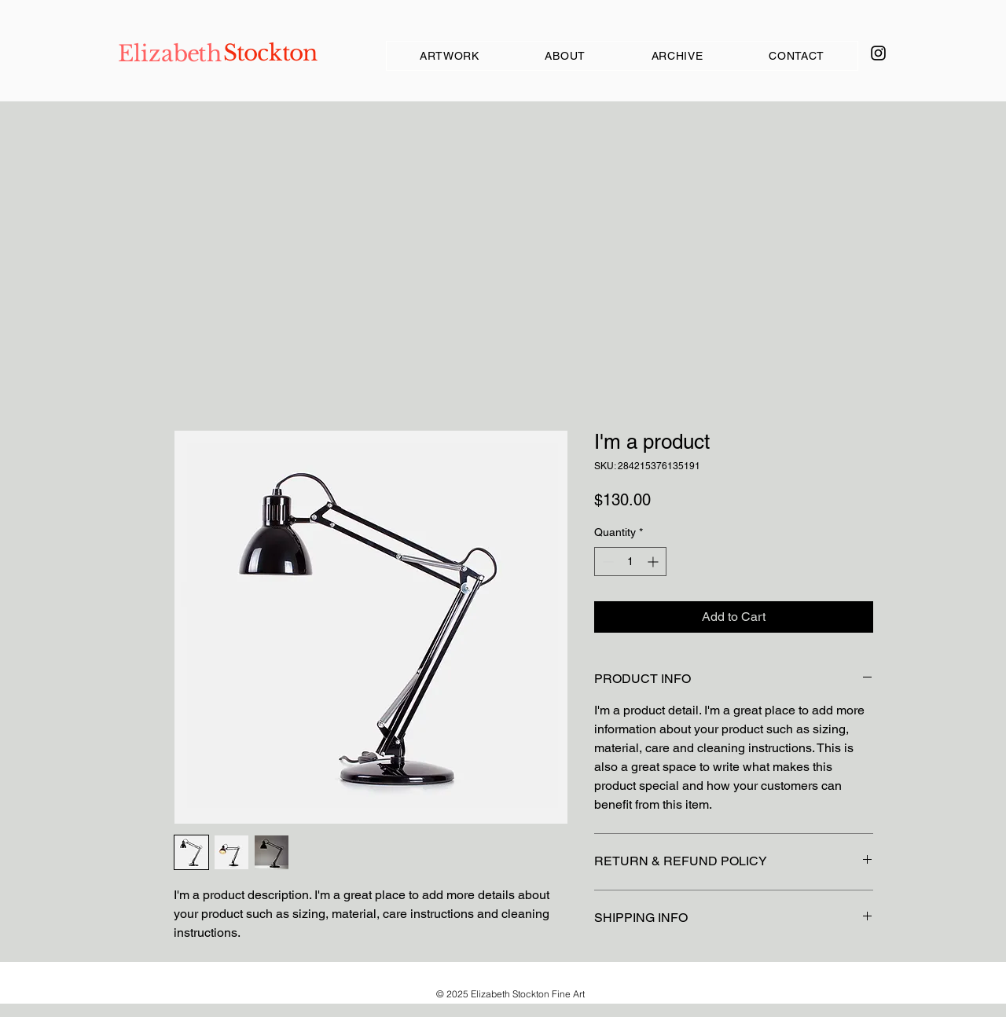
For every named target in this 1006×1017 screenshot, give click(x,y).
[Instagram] (878, 53)
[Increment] (654, 561)
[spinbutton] (630, 561)
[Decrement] (606, 561)
